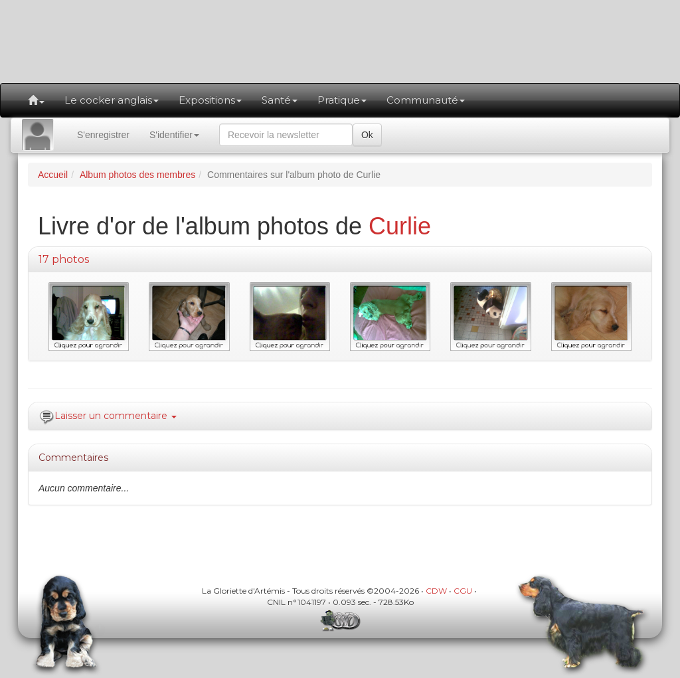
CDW (436, 591)
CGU (463, 591)
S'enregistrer (103, 134)
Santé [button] (280, 100)
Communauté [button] (425, 100)
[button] (36, 100)
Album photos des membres (137, 174)
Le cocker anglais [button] (111, 100)
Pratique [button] (342, 100)
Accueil (53, 174)
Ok (367, 134)
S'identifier (174, 134)
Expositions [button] (210, 100)
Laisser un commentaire (115, 416)
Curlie (400, 226)
